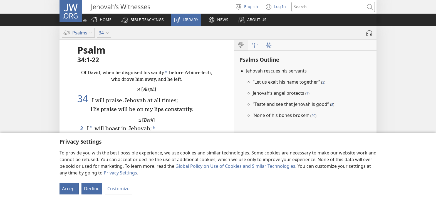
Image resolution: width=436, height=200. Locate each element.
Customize (118, 189)
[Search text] (328, 7)
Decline (92, 189)
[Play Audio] (369, 33)
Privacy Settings (120, 173)
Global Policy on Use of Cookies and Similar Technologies (235, 166)
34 (83, 98)
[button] (143, 20)
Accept (69, 189)
